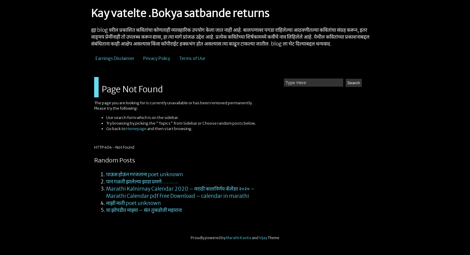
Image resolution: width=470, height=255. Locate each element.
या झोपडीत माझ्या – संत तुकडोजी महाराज (144, 210)
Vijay (263, 238)
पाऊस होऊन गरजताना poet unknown (144, 174)
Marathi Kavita (238, 238)
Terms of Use (192, 58)
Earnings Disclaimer (115, 58)
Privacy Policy (156, 58)
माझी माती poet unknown (133, 203)
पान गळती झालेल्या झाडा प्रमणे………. (142, 181)
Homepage (136, 128)
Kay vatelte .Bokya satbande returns (180, 13)
